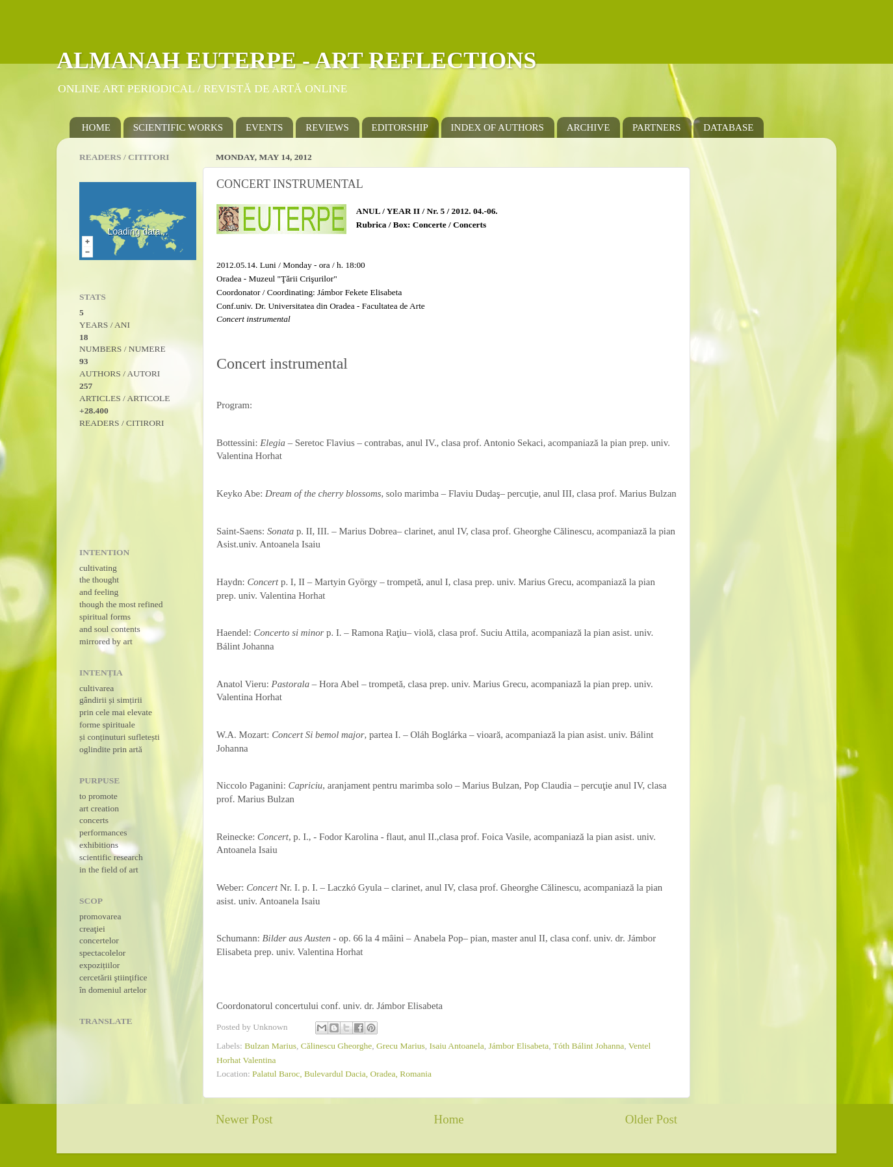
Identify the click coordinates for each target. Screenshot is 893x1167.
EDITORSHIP (400, 127)
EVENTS (264, 127)
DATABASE (728, 127)
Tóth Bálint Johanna (588, 1046)
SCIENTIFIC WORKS (178, 127)
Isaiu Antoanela (456, 1046)
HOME (96, 127)
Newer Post (244, 1119)
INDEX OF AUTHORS (497, 127)
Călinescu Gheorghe (336, 1046)
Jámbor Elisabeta (519, 1046)
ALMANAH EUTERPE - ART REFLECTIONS (296, 60)
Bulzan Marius (270, 1046)
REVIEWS (327, 127)
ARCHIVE (588, 127)
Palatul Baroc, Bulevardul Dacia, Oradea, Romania (342, 1074)
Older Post (651, 1119)
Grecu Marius (400, 1046)
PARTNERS (656, 127)
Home (449, 1119)
